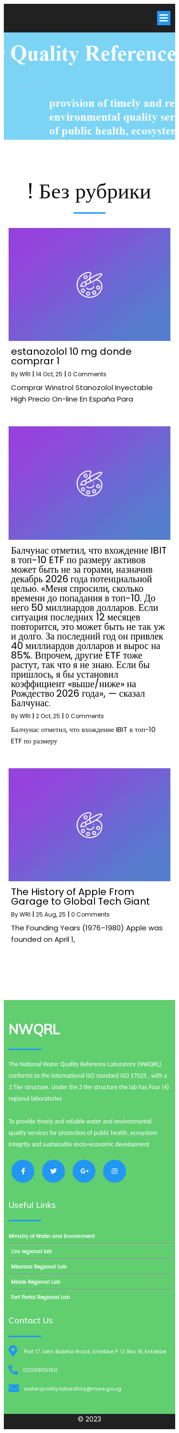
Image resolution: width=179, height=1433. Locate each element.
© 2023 (89, 1419)
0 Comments (87, 374)
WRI (25, 374)
